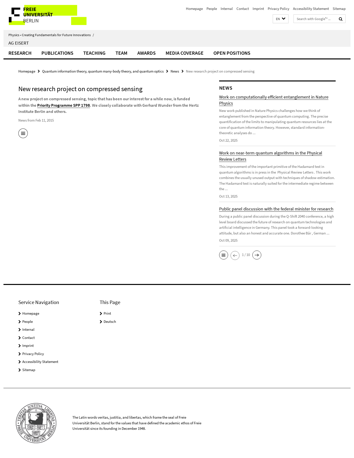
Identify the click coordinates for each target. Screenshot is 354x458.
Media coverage (185, 53)
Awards (146, 53)
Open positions (231, 53)
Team (121, 53)
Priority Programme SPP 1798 (63, 105)
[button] (281, 19)
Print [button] (107, 313)
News (175, 71)
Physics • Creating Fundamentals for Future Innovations (51, 35)
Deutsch (110, 321)
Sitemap (339, 8)
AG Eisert (18, 43)
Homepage (194, 8)
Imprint (258, 8)
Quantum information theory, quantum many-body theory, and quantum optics (103, 71)
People (211, 8)
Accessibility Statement (311, 8)
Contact (242, 8)
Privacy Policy (278, 8)
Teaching (94, 53)
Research (19, 53)
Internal (227, 8)
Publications (57, 53)
